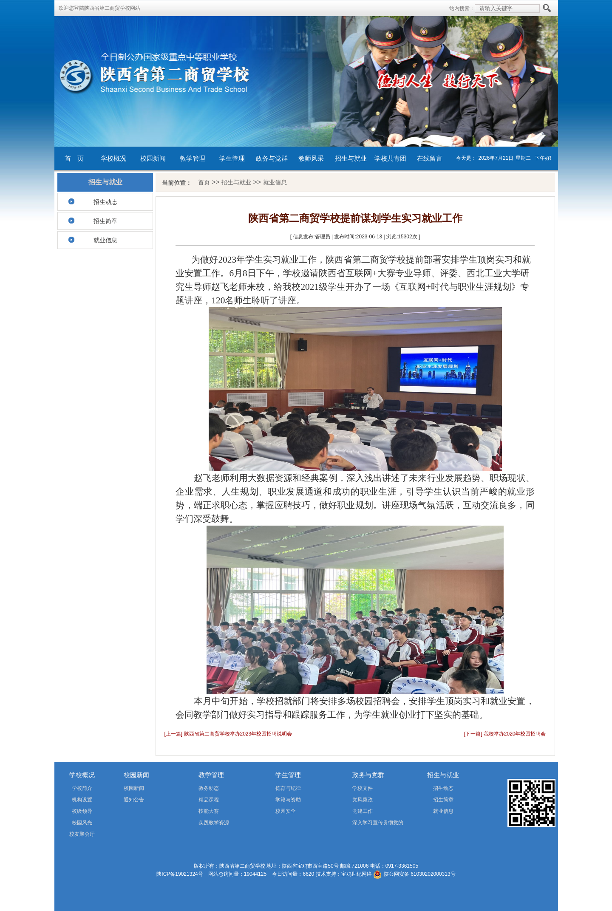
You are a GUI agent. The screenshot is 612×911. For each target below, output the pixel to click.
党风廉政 (362, 800)
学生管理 (232, 158)
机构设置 (82, 800)
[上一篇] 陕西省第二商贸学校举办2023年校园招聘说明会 (228, 734)
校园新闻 (153, 158)
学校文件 (362, 788)
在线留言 (429, 158)
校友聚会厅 (82, 834)
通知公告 (134, 800)
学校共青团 (390, 158)
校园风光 (82, 823)
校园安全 (285, 811)
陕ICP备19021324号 (179, 874)
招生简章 (105, 221)
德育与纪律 (288, 788)
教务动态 (208, 788)
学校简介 (82, 788)
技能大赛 (208, 811)
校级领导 (82, 811)
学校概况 (113, 158)
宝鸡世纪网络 (356, 874)
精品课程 (208, 800)
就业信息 (105, 240)
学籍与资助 (288, 800)
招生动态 (105, 201)
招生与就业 (351, 158)
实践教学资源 (213, 823)
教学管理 (192, 158)
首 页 (74, 158)
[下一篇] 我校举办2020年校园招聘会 (505, 734)
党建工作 (362, 811)
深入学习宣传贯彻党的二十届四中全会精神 (365, 824)
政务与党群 (272, 158)
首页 (204, 182)
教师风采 (311, 158)
